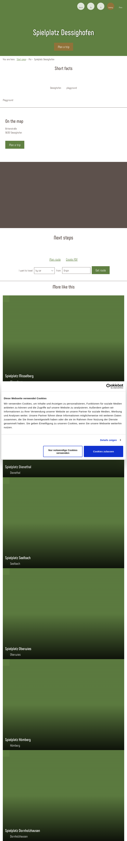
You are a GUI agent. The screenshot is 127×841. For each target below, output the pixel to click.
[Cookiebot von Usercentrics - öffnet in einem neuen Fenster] (108, 386)
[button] (90, 6)
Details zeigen (108, 440)
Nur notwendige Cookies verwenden (62, 451)
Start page (21, 59)
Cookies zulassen (103, 451)
